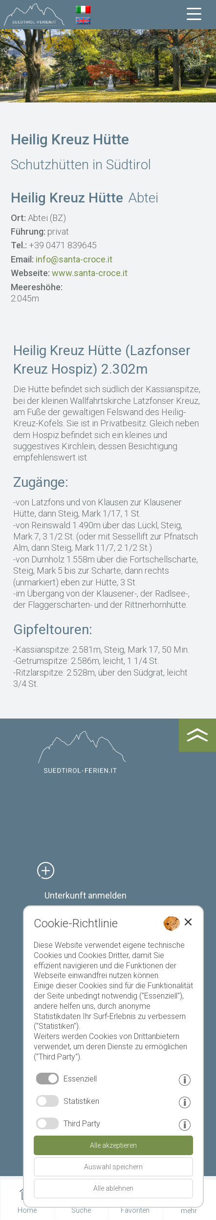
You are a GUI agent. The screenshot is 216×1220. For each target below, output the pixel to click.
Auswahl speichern (113, 1167)
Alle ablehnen (113, 1188)
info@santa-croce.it (74, 259)
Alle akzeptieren (113, 1145)
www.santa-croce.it (90, 273)
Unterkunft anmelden (85, 895)
